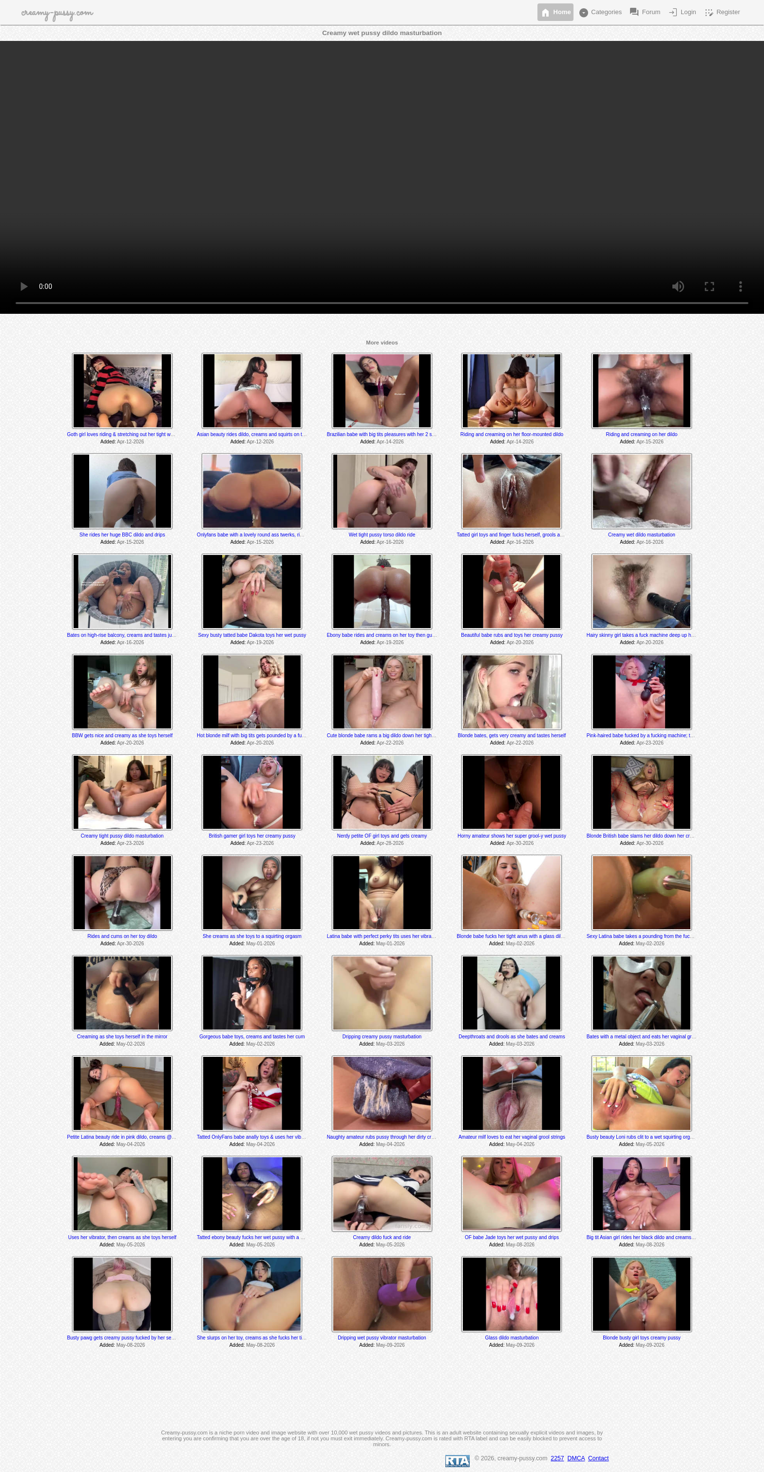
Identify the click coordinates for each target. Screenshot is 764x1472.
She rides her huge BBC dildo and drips (122, 534)
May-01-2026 (260, 943)
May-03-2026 (390, 1044)
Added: (108, 441)
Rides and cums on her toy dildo (122, 936)
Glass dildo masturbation (511, 1337)
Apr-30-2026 (520, 843)
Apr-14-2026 (390, 441)
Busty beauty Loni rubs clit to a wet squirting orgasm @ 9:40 (651, 1137)
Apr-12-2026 (130, 441)
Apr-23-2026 (650, 743)
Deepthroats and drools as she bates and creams (511, 1036)
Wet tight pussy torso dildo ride (382, 534)
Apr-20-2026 (520, 642)
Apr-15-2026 (650, 441)
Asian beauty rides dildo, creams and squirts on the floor (257, 434)
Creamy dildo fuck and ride (382, 1237)
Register (721, 12)
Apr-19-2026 (260, 642)
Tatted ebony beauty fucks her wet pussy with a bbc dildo (258, 1237)
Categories (600, 12)
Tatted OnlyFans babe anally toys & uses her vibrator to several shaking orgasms (284, 1137)
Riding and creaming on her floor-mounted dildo (511, 434)
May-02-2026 (520, 943)
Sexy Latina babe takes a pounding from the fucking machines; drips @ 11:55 (670, 936)
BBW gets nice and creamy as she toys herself (122, 735)
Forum (644, 12)
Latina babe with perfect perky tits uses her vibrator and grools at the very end (411, 936)
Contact (598, 1458)
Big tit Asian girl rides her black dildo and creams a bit (644, 1237)
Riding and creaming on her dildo (642, 434)
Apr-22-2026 (390, 743)
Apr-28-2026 (390, 843)
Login (681, 12)
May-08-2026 (520, 1244)
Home (555, 12)
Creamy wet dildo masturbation (641, 534)
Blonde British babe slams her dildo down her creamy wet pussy (656, 836)
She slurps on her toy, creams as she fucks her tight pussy (260, 1337)
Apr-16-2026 (390, 542)
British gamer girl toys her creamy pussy (252, 836)
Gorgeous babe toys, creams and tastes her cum (252, 1036)
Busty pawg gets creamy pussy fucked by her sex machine (130, 1337)
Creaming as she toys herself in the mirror (122, 1036)
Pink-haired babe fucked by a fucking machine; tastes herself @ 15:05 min (667, 735)
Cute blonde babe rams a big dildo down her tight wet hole (390, 735)
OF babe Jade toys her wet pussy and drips (512, 1237)
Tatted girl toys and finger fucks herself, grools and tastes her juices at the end (541, 534)
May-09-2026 (390, 1345)
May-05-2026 (650, 1144)
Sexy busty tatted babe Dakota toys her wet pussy (252, 635)
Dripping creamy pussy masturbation (382, 1036)
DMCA (576, 1458)
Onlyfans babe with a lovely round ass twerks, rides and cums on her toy (275, 534)
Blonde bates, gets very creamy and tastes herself (512, 735)
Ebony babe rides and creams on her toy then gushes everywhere (398, 635)
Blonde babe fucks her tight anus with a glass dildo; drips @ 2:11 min (531, 936)
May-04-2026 (130, 1144)
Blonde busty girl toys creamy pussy (642, 1337)
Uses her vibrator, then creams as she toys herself (122, 1237)
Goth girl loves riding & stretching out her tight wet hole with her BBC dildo (147, 434)
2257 (557, 1458)
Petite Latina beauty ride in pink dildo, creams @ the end (128, 1137)
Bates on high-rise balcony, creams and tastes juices (124, 635)
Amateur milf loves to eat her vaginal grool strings (511, 1137)
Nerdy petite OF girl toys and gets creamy (382, 836)
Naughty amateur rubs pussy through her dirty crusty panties (392, 1137)
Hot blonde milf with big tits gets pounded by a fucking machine (265, 735)
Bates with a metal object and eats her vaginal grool (642, 1036)
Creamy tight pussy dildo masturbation (122, 836)
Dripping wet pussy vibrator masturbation (382, 1337)
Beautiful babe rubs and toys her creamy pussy (511, 635)
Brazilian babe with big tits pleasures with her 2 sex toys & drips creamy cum (409, 434)
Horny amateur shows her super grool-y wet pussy (512, 836)
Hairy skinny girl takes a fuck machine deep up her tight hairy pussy (659, 635)
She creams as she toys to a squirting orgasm (252, 936)
